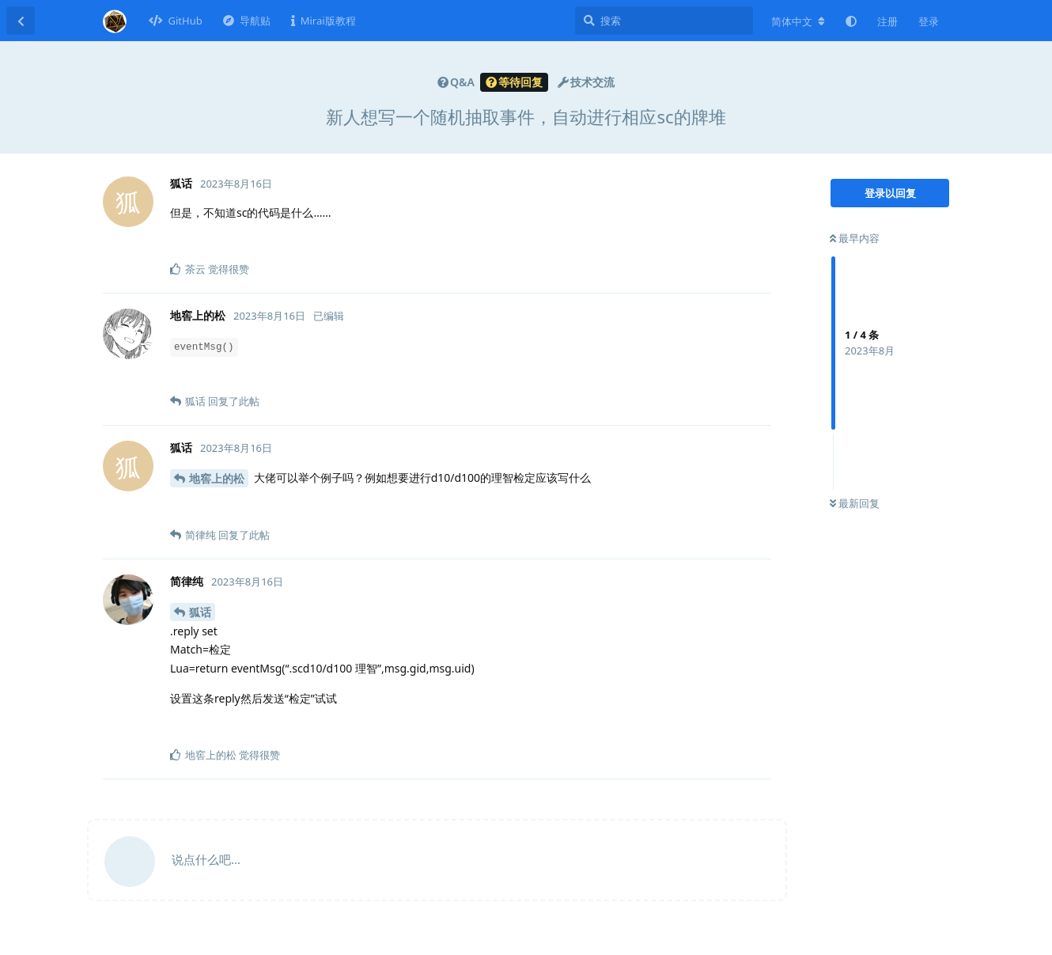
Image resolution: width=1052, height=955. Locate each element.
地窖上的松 (216, 478)
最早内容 (855, 238)
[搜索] (664, 20)
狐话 (200, 612)
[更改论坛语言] (798, 21)
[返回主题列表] (20, 20)
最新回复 (855, 503)
